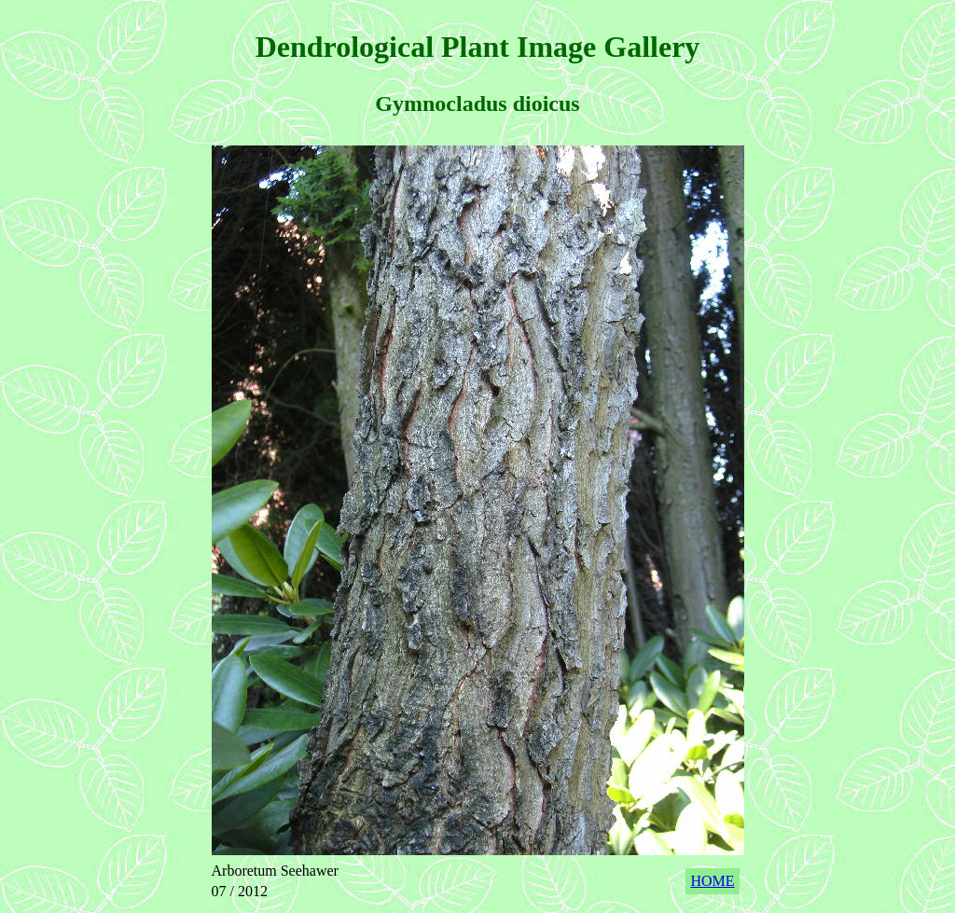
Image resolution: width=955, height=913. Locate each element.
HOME (712, 881)
